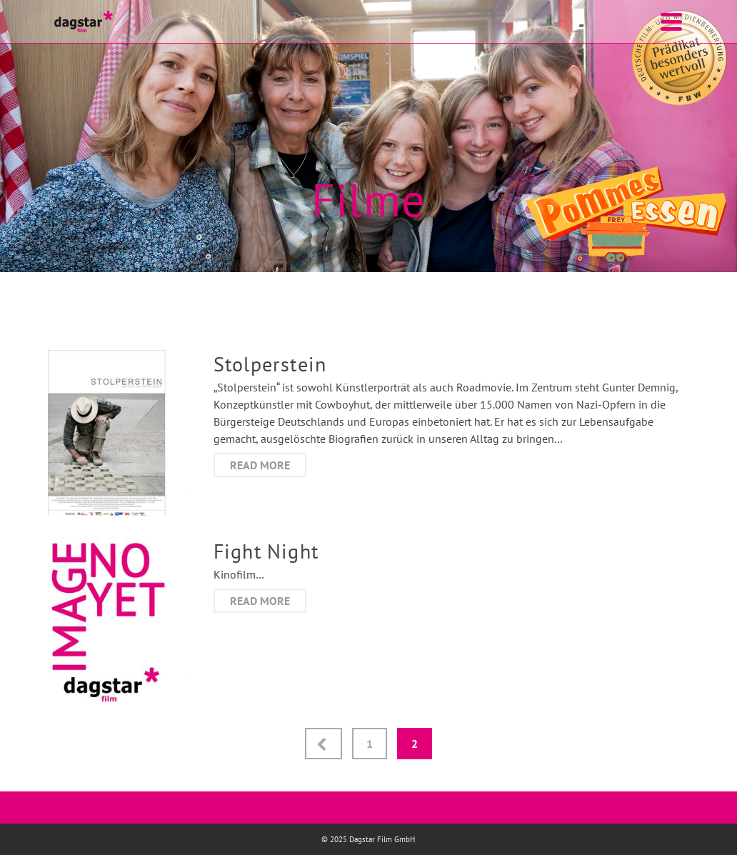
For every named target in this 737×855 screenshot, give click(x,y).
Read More (260, 465)
